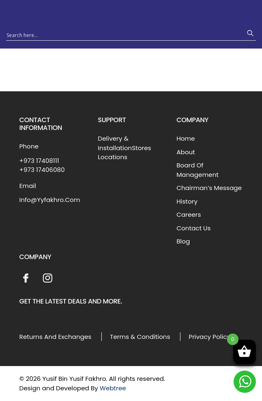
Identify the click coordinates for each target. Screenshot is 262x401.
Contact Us (193, 228)
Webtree (113, 388)
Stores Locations (124, 153)
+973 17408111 (39, 160)
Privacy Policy (209, 336)
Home (185, 138)
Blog (183, 241)
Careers (188, 214)
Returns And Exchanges (55, 336)
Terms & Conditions (140, 336)
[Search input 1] (124, 34)
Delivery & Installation (115, 143)
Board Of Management (197, 170)
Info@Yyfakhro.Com (49, 199)
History (186, 201)
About (185, 152)
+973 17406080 (42, 169)
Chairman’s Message (208, 187)
